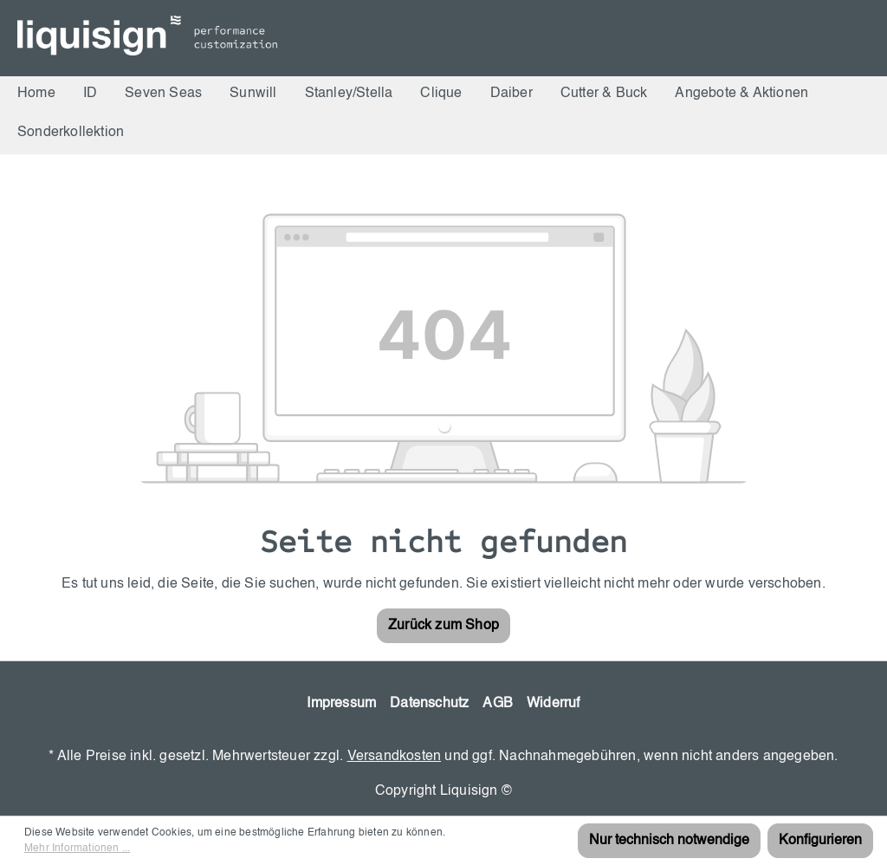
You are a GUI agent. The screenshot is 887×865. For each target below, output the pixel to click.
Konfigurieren (820, 841)
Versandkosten (394, 757)
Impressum (341, 704)
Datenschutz (429, 704)
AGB (497, 704)
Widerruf (553, 704)
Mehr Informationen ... (77, 848)
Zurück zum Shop (443, 626)
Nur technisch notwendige (669, 841)
